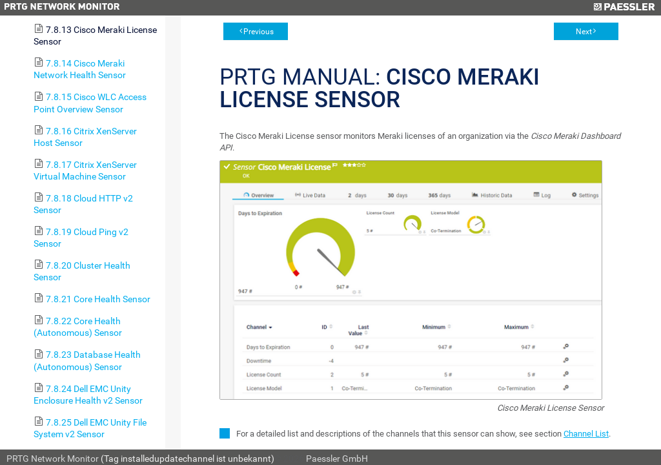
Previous (258, 31)
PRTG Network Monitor (52, 458)
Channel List (586, 434)
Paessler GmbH (337, 458)
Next (584, 31)
